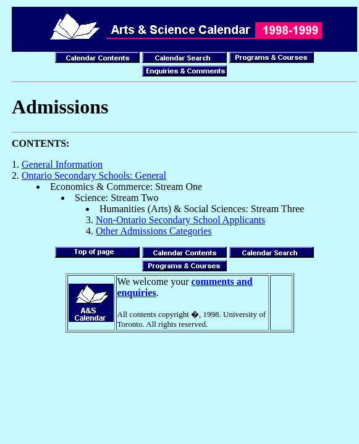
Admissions (60, 107)
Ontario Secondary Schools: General (94, 175)
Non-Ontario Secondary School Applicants (180, 220)
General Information (62, 164)
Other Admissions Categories (154, 231)
